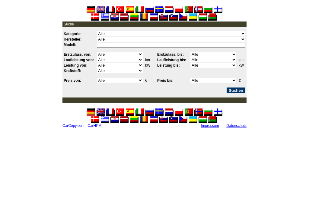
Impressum (210, 126)
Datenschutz (236, 126)
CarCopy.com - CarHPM (81, 126)
